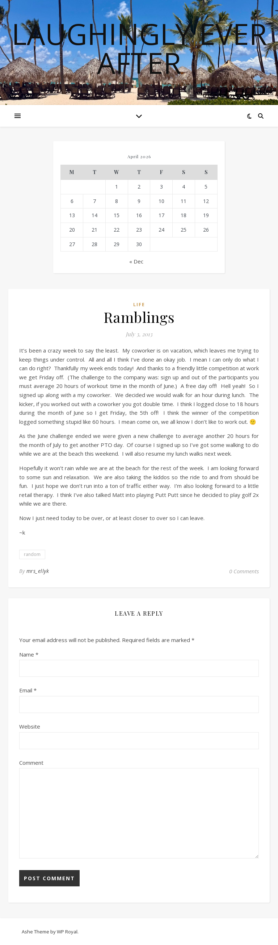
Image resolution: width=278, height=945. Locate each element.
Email (28, 690)
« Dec (136, 261)
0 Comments (244, 571)
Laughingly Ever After (139, 48)
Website (29, 726)
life (139, 304)
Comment (31, 762)
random (32, 554)
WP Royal (67, 931)
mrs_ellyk (37, 571)
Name (28, 654)
